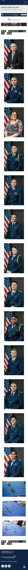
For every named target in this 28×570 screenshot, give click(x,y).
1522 (24, 31)
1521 (21, 31)
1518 (10, 31)
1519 (14, 31)
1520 (17, 31)
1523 (3, 33)
